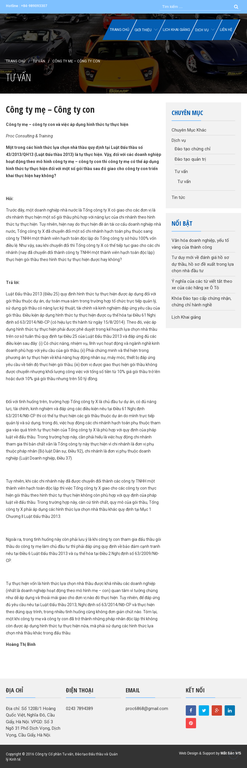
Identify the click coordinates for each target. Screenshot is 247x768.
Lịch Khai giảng (176, 30)
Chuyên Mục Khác (189, 130)
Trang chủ (119, 30)
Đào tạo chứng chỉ (192, 149)
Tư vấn (39, 61)
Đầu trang (233, 754)
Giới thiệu (143, 30)
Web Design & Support (197, 753)
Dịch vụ (202, 30)
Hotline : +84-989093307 (26, 6)
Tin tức (178, 197)
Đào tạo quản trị (190, 159)
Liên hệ (226, 30)
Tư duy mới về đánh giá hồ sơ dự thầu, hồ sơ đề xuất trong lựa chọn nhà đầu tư (203, 264)
